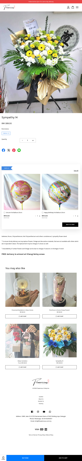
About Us (41, 399)
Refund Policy (49, 435)
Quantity (4, 139)
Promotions (5, 129)
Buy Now (25, 458)
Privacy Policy (41, 435)
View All (76, 170)
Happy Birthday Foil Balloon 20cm (53, 213)
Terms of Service (33, 435)
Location (41, 396)
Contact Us (41, 401)
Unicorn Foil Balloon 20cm (13, 213)
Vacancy (41, 403)
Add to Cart (70, 224)
